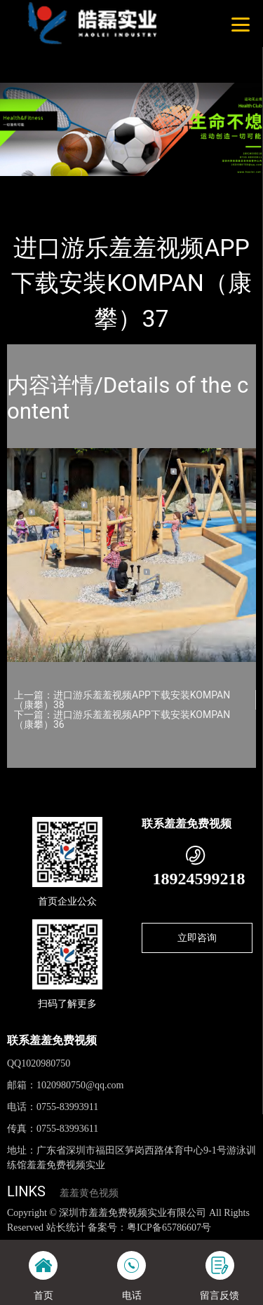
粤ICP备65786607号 (169, 1227)
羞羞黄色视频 (89, 1193)
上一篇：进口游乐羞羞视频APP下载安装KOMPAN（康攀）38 (122, 700)
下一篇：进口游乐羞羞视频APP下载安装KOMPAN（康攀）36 (122, 719)
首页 (29, 185)
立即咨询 (197, 937)
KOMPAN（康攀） (164, 185)
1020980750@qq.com (80, 1085)
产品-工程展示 (83, 185)
